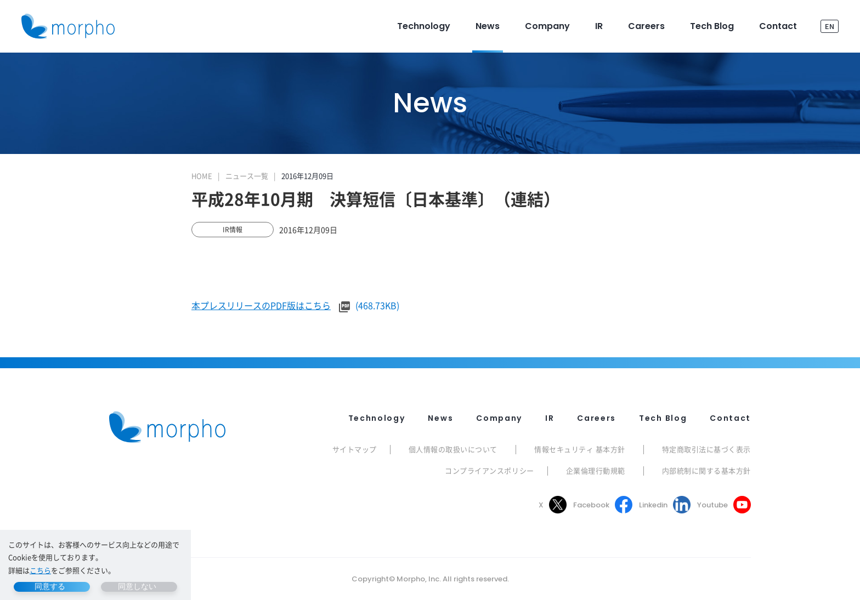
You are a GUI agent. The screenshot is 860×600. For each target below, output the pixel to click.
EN (829, 26)
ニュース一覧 (246, 175)
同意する (50, 586)
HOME (201, 175)
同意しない (137, 586)
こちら (40, 570)
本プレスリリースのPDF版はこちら (261, 305)
